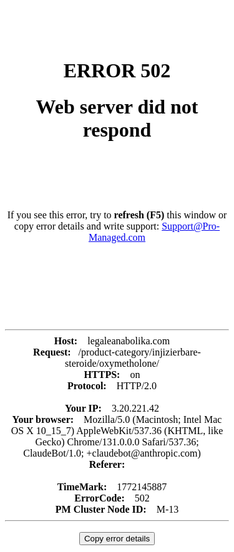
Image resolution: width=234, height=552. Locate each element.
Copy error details (117, 538)
